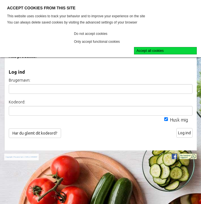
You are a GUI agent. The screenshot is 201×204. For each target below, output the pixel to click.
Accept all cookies (150, 51)
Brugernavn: (19, 80)
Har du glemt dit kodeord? (34, 133)
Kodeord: (17, 102)
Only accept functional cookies (97, 42)
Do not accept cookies (90, 34)
